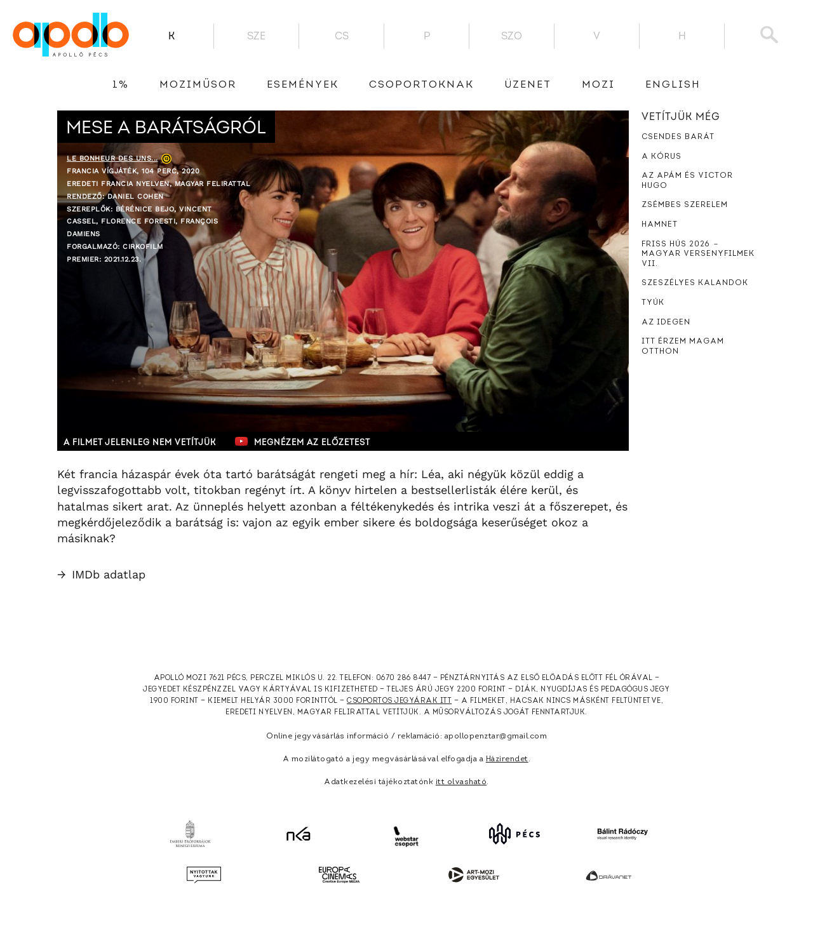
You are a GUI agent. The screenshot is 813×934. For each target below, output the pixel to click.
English (673, 85)
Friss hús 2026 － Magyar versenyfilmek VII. (698, 254)
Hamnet (660, 225)
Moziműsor (197, 85)
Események (303, 85)
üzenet (527, 85)
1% (120, 85)
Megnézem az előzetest (304, 441)
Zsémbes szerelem (685, 205)
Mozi (598, 85)
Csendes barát (678, 137)
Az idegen (666, 322)
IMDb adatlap (101, 574)
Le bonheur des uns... (112, 158)
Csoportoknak (421, 85)
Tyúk (653, 303)
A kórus (662, 157)
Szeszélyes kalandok (695, 283)
